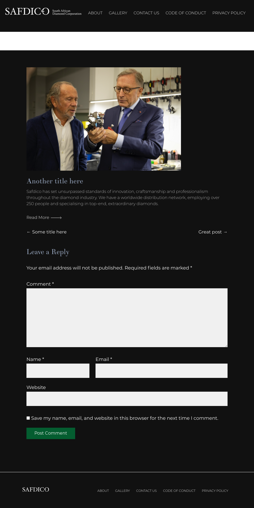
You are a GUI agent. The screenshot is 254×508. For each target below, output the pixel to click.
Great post (210, 232)
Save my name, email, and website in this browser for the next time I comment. (124, 418)
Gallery (118, 12)
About (95, 12)
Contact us (146, 12)
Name (35, 359)
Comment (40, 284)
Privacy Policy (229, 12)
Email (104, 359)
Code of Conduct (186, 12)
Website (36, 387)
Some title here (49, 232)
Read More (44, 217)
